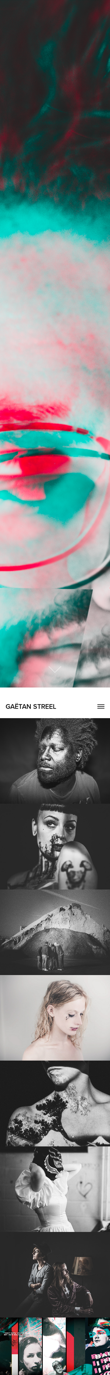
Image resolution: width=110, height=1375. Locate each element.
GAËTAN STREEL (31, 706)
